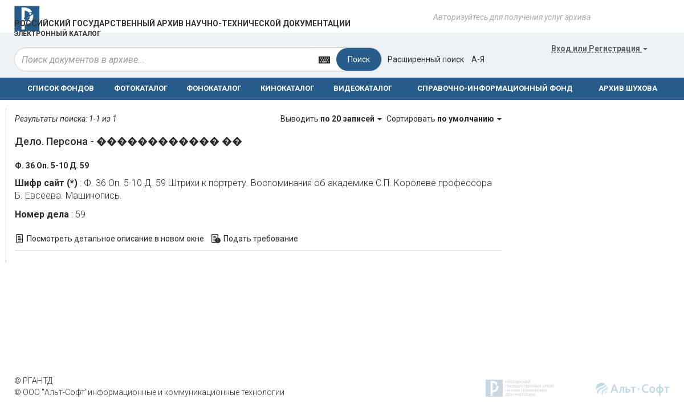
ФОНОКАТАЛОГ (213, 88)
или (599, 48)
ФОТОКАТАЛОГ (141, 88)
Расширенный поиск (426, 59)
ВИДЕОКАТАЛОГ (362, 88)
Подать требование (260, 238)
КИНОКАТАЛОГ (287, 88)
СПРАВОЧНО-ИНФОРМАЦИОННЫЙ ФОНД (495, 88)
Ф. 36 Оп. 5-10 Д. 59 (52, 165)
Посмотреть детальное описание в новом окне (115, 238)
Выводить (332, 118)
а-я (477, 59)
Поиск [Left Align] (359, 59)
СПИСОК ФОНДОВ (60, 88)
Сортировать (444, 118)
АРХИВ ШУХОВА (627, 88)
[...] (163, 59)
